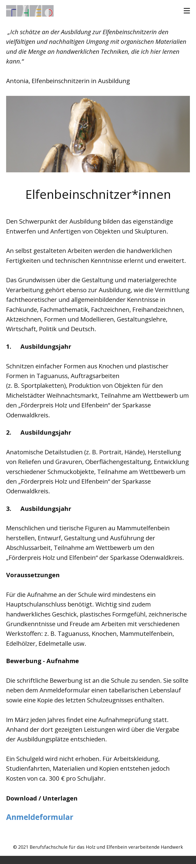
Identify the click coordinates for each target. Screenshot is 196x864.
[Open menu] (187, 11)
